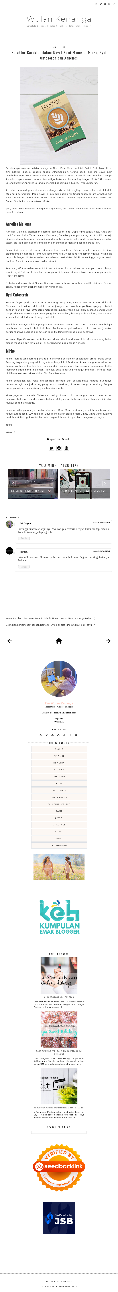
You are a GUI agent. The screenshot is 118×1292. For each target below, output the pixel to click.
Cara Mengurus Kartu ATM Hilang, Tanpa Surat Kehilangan (59, 1052)
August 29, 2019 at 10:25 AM (101, 551)
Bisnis (59, 749)
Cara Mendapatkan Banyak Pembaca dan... (85, 491)
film (59, 783)
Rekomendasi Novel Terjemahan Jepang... (33, 491)
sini (8, 171)
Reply (24, 538)
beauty (59, 770)
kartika (24, 551)
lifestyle (59, 825)
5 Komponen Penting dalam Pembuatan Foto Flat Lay (59, 1107)
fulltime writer (59, 804)
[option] (33, 484)
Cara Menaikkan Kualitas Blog (59, 997)
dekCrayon (25, 523)
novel (67, 439)
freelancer (59, 797)
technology (59, 845)
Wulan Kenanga (59, 19)
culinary (59, 776)
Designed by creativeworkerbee (59, 1286)
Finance (59, 756)
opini (59, 838)
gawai (59, 818)
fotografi (59, 790)
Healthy (59, 763)
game (59, 811)
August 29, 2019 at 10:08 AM (101, 523)
